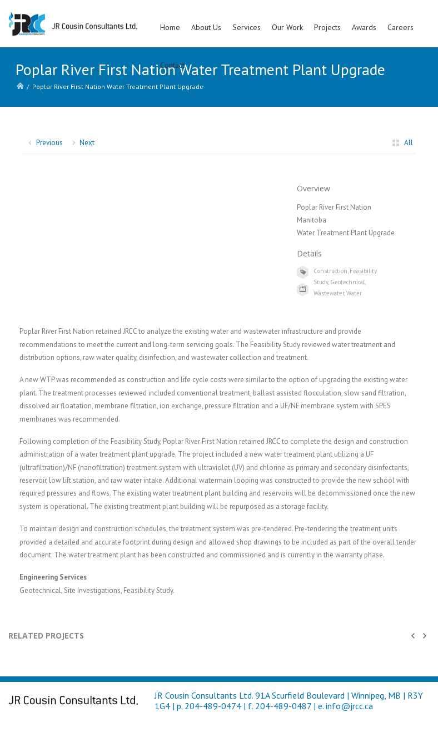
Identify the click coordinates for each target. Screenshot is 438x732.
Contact (172, 65)
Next (86, 142)
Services (246, 27)
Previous (49, 142)
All (408, 142)
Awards (364, 27)
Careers (400, 27)
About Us (206, 27)
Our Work (287, 27)
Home (170, 27)
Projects (327, 27)
